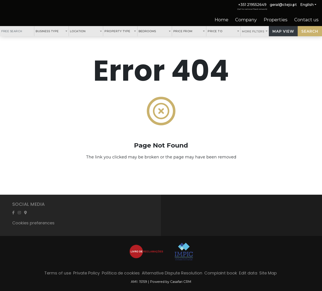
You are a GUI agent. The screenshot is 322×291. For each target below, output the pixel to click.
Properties (275, 19)
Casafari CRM (180, 282)
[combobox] (51, 31)
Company (246, 19)
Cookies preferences (33, 223)
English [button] (307, 4)
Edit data (248, 273)
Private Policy (86, 273)
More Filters (253, 31)
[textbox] (88, 31)
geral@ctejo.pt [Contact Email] (283, 4)
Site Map (268, 273)
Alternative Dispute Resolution (172, 273)
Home (221, 19)
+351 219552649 (252, 4)
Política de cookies (121, 273)
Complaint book (220, 273)
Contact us (306, 19)
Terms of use (57, 273)
